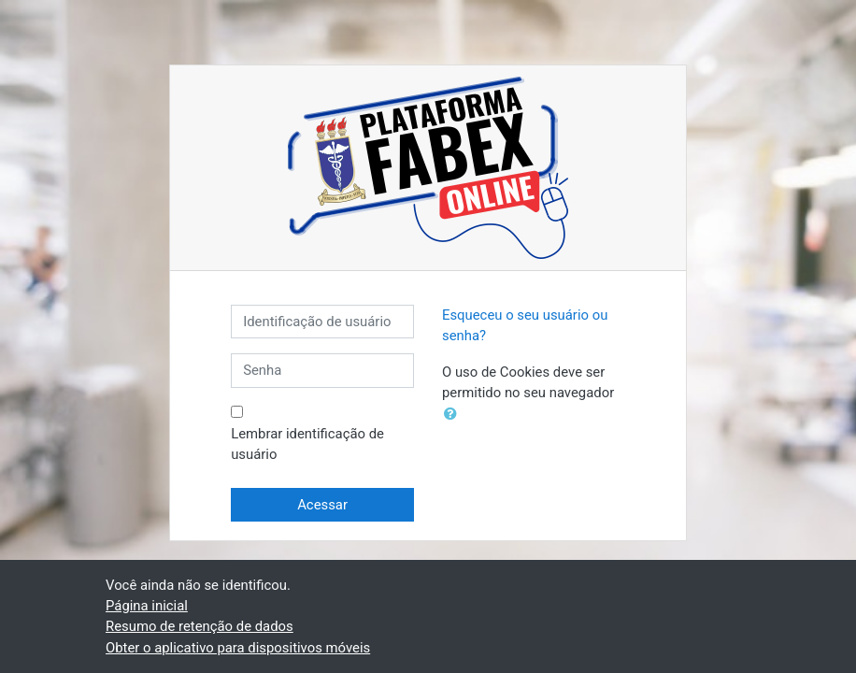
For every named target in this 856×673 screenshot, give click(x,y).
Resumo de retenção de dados (199, 626)
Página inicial (147, 605)
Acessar (322, 504)
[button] (454, 414)
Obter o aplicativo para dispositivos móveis (238, 647)
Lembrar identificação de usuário (307, 444)
